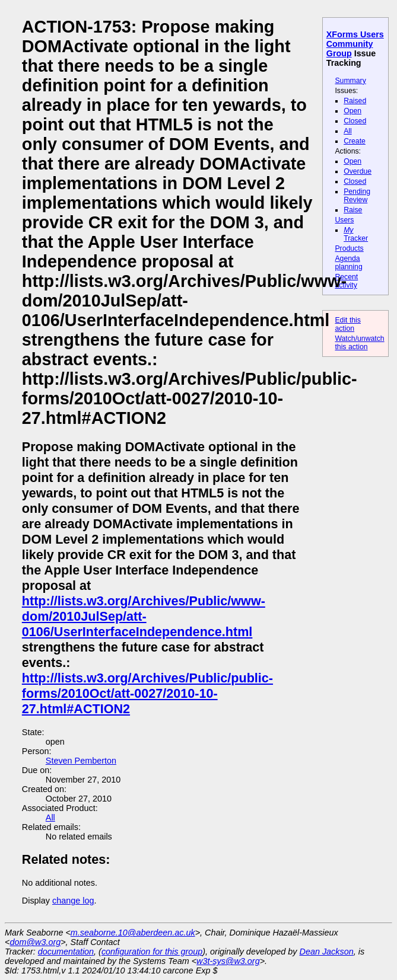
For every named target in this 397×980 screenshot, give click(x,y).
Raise (353, 210)
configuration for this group (151, 951)
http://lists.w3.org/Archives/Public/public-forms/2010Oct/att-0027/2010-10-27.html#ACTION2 (147, 693)
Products (349, 248)
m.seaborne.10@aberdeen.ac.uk (133, 932)
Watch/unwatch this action (359, 342)
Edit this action (348, 324)
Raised (355, 101)
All (348, 131)
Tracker (356, 234)
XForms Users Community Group (355, 44)
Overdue (357, 171)
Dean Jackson (327, 951)
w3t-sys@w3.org (228, 961)
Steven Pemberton (81, 760)
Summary (350, 80)
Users (344, 220)
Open (352, 111)
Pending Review (357, 195)
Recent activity (346, 281)
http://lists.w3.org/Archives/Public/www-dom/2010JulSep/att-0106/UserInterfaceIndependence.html (143, 616)
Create (355, 141)
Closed (355, 121)
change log (73, 900)
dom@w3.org (35, 942)
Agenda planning (348, 262)
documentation (66, 951)
